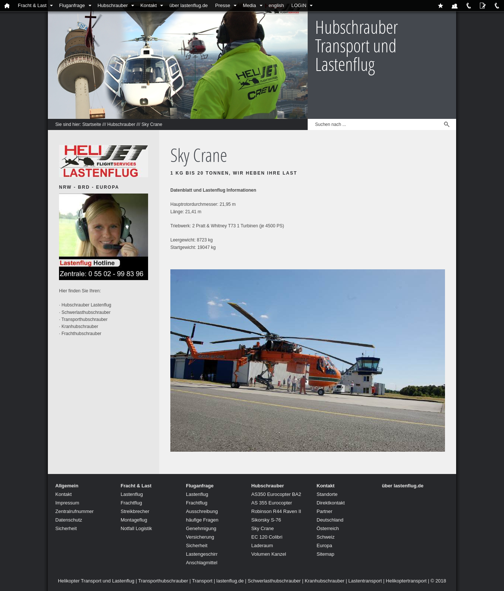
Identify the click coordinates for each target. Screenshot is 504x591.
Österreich (328, 528)
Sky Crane (151, 124)
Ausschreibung (202, 511)
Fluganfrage (72, 5)
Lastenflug (132, 494)
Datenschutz (68, 520)
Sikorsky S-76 (266, 520)
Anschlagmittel (201, 562)
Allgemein (66, 485)
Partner (325, 511)
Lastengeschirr (201, 554)
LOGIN (298, 5)
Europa (324, 545)
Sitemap (325, 554)
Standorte (327, 494)
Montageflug (134, 520)
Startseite (91, 124)
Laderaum (262, 545)
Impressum (67, 503)
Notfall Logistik (136, 528)
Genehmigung (201, 528)
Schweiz (325, 537)
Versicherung (200, 537)
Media (249, 5)
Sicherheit (66, 528)
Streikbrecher (135, 511)
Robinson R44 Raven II (276, 511)
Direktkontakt (331, 503)
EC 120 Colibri (266, 537)
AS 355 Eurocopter (271, 503)
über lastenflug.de (188, 5)
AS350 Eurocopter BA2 (276, 494)
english (276, 5)
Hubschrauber (113, 5)
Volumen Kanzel (268, 554)
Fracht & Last (32, 5)
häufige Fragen (202, 520)
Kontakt (148, 5)
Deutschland (330, 520)
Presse (222, 5)
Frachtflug (131, 503)
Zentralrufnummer (74, 511)
